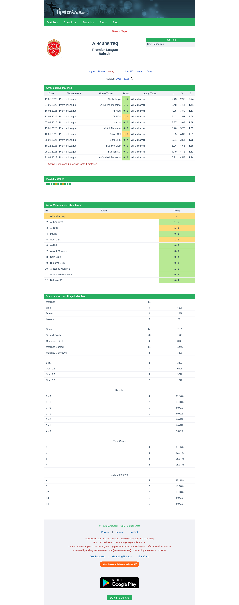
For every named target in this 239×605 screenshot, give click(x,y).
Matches (52, 22)
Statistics (88, 22)
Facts (103, 22)
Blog (115, 22)
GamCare (144, 556)
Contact (134, 532)
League (90, 71)
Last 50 (129, 71)
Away (150, 71)
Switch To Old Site (119, 597)
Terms (119, 532)
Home (101, 71)
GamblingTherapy (122, 556)
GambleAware (97, 556)
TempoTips (119, 31)
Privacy (105, 532)
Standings (70, 22)
